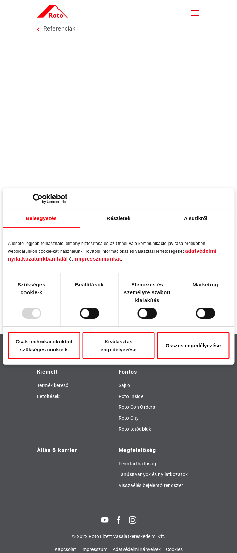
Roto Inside (131, 396)
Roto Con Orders (137, 407)
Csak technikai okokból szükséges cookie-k (44, 345)
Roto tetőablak (135, 429)
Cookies (174, 549)
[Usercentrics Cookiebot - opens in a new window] (37, 199)
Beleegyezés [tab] (41, 218)
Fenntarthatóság (137, 463)
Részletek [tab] (118, 218)
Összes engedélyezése (193, 345)
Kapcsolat (65, 549)
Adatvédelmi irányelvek (137, 549)
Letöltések (48, 396)
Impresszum (94, 549)
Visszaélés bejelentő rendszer (151, 485)
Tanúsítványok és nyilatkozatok (153, 474)
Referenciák (59, 28)
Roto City (129, 418)
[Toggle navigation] (195, 12)
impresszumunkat (98, 259)
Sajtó (124, 385)
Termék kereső (53, 385)
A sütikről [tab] (196, 218)
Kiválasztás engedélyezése (119, 345)
